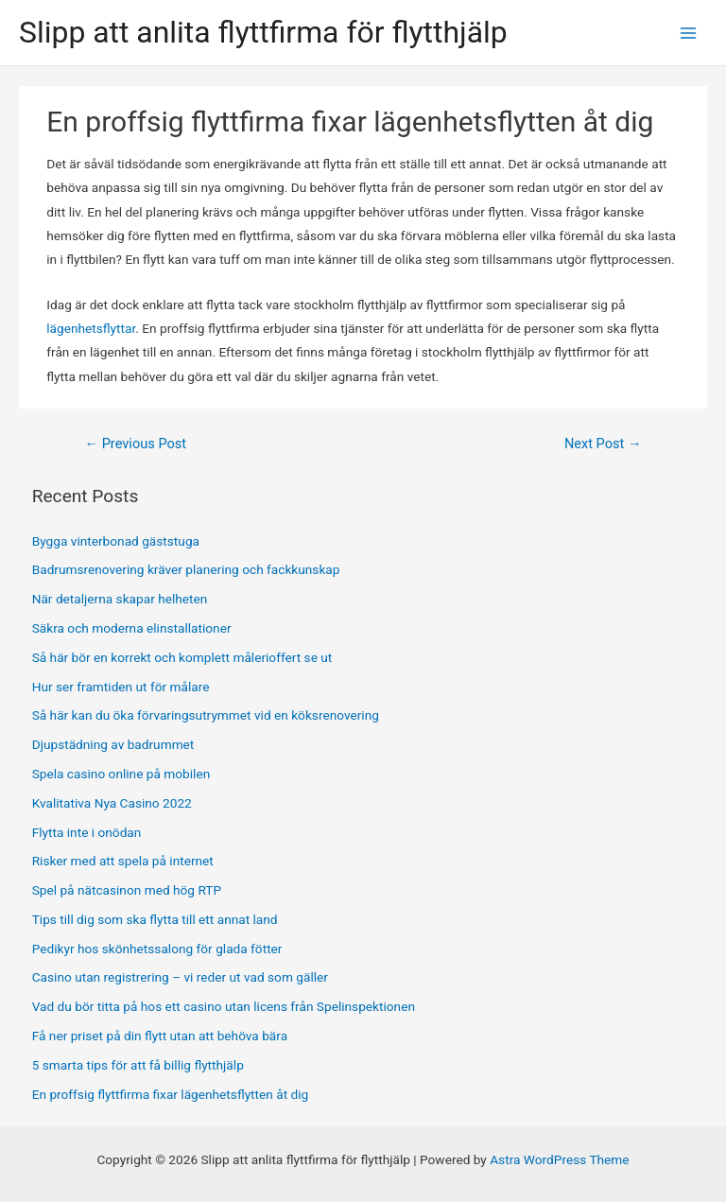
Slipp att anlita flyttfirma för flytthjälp (263, 32)
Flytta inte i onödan (87, 832)
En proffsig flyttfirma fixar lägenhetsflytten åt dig (170, 1094)
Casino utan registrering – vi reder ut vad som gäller (180, 976)
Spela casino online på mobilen (121, 773)
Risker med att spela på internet (124, 860)
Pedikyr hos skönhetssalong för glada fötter (157, 948)
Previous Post (135, 443)
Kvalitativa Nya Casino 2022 (112, 802)
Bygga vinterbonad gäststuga (115, 541)
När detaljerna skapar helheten (120, 598)
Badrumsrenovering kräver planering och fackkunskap (186, 569)
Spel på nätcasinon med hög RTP (128, 889)
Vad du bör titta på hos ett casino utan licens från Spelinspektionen (223, 1006)
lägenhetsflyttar (90, 328)
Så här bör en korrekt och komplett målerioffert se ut (182, 657)
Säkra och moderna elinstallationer (132, 628)
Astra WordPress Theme (559, 1159)
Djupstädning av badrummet (113, 744)
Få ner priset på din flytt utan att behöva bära (159, 1035)
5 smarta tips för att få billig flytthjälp (138, 1064)
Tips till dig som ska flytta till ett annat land (156, 919)
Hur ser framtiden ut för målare (121, 686)
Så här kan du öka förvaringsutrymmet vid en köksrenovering (205, 715)
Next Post (603, 443)
